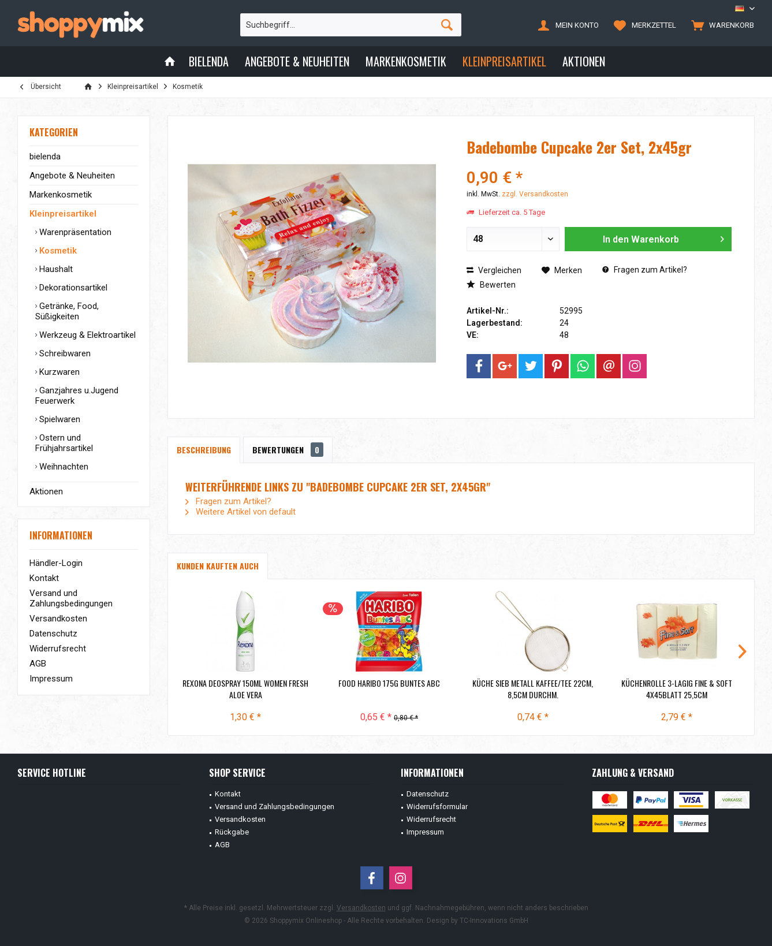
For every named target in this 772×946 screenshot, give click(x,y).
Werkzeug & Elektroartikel (86, 335)
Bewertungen (287, 449)
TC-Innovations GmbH (494, 921)
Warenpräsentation (74, 232)
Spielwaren (58, 419)
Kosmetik (57, 250)
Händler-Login (56, 563)
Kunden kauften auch (218, 566)
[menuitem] (720, 24)
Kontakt (44, 578)
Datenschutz (53, 633)
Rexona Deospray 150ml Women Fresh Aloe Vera (245, 689)
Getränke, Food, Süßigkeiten (67, 311)
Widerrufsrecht (57, 648)
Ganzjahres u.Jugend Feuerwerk (76, 395)
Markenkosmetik (60, 194)
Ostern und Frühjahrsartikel (64, 443)
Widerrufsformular (437, 806)
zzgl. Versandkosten (535, 194)
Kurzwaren (58, 372)
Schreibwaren (64, 353)
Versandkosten (58, 618)
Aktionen (46, 491)
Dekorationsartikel (72, 287)
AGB (37, 663)
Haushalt (55, 269)
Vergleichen (494, 270)
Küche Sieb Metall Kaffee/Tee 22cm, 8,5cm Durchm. (532, 689)
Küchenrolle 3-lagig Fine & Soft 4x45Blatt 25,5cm (676, 689)
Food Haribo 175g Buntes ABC (389, 683)
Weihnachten (62, 466)
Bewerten (491, 284)
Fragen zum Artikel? (644, 269)
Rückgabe (232, 832)
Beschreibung (204, 450)
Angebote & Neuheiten (72, 175)
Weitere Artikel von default (240, 511)
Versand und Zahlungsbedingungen (71, 598)
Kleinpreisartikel (62, 213)
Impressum (51, 678)
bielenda (45, 156)
